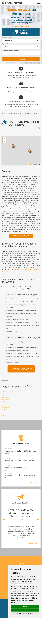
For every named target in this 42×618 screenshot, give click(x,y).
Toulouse (4, 409)
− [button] (4, 141)
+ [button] (4, 138)
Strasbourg (5, 407)
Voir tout (5, 415)
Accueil (3, 113)
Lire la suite (32, 544)
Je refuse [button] (25, 610)
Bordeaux (4, 392)
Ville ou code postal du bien (10, 50)
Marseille (4, 398)
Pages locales (12, 113)
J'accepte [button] (25, 606)
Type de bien (6, 44)
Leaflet (30, 164)
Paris (3, 405)
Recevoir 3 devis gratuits (21, 236)
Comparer (21, 59)
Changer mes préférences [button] (25, 613)
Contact (21, 564)
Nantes (3, 401)
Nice (2, 403)
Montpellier (5, 399)
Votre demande (7, 38)
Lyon (3, 396)
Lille (2, 394)
